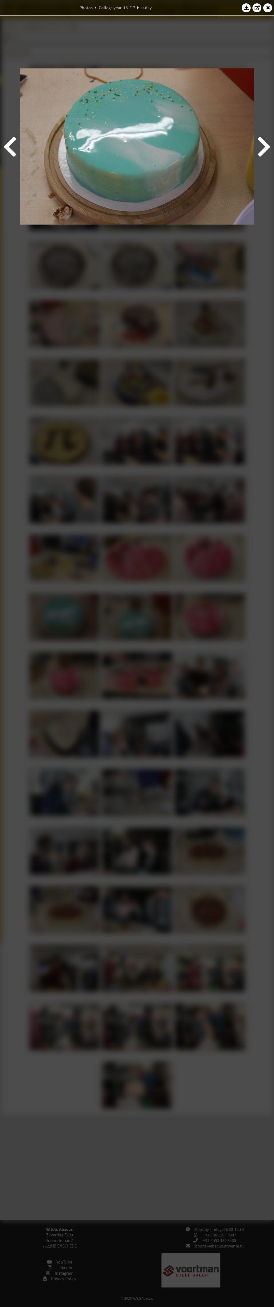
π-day (146, 7)
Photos (86, 7)
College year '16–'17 (117, 7)
